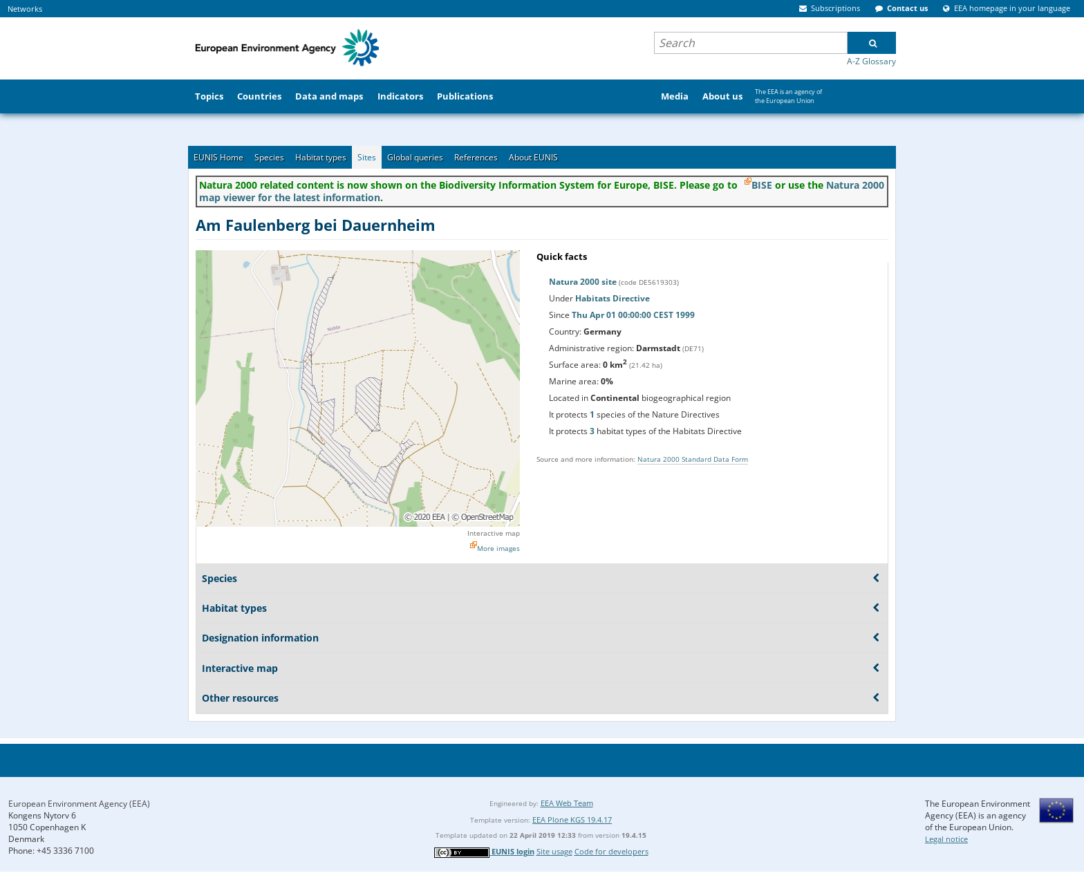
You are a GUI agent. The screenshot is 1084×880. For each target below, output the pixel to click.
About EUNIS (533, 157)
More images (498, 548)
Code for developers (611, 851)
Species (269, 157)
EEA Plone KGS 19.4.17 (572, 819)
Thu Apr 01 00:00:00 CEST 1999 (633, 315)
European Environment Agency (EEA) (79, 803)
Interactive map (493, 533)
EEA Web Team (567, 803)
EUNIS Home (218, 157)
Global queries (415, 157)
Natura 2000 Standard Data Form (692, 459)
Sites (366, 157)
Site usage (554, 851)
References (476, 157)
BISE (761, 184)
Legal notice (946, 839)
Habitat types (320, 157)
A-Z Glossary (871, 61)
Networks (25, 8)
